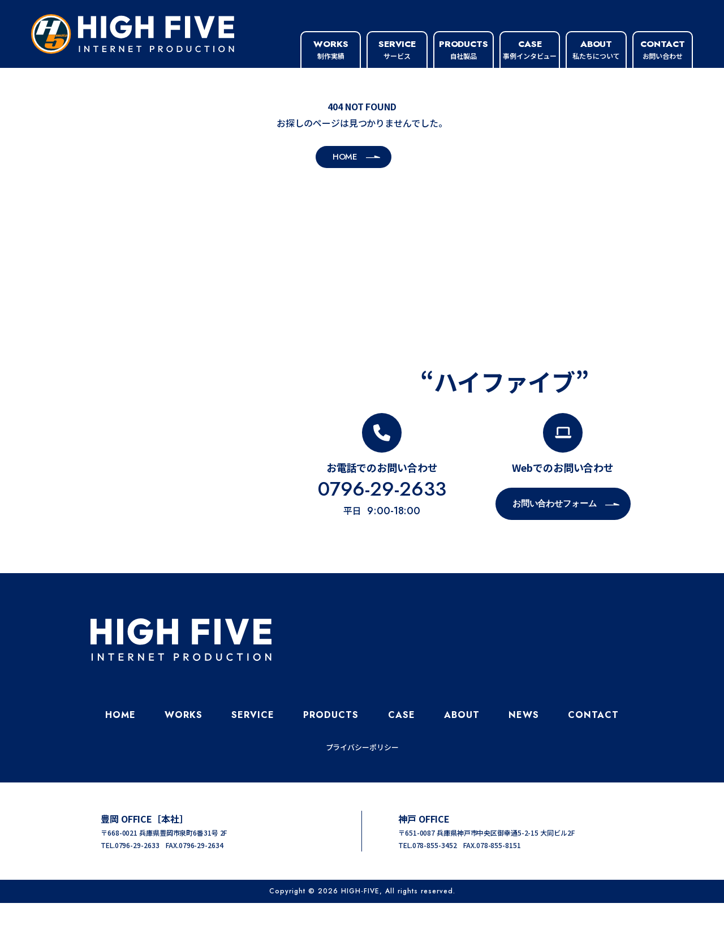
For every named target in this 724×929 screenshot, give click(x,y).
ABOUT (462, 740)
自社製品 (463, 49)
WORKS (183, 740)
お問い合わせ (662, 49)
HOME (120, 740)
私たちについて (595, 49)
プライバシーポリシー (362, 773)
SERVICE (252, 740)
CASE (401, 740)
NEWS (523, 740)
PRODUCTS (331, 740)
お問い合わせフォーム (554, 529)
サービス (397, 49)
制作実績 (330, 49)
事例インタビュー (530, 49)
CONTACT (593, 740)
